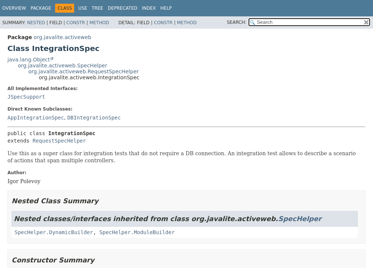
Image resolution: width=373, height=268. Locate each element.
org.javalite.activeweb (62, 37)
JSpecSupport (26, 97)
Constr (75, 22)
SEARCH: (237, 22)
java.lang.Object (28, 60)
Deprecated (122, 8)
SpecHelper (299, 219)
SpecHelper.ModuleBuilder (137, 232)
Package (41, 8)
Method (99, 22)
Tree (97, 8)
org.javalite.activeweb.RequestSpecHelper (83, 71)
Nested (36, 22)
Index (149, 8)
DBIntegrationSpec (94, 118)
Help (166, 8)
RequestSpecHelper (59, 141)
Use (82, 8)
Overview (14, 8)
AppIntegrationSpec (35, 118)
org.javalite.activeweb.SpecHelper (62, 65)
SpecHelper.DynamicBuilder (54, 232)
